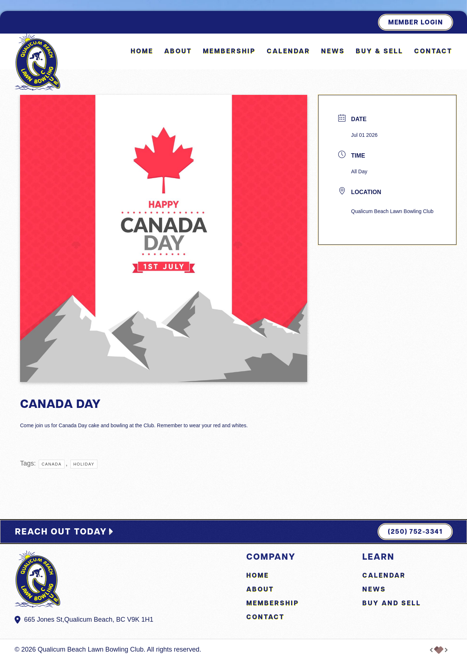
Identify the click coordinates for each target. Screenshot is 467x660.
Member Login (415, 22)
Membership (229, 51)
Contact (433, 51)
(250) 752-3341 (415, 531)
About (178, 51)
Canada (52, 464)
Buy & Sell (379, 51)
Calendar (288, 51)
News (333, 51)
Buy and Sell (391, 603)
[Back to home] (37, 62)
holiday (83, 464)
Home (142, 51)
